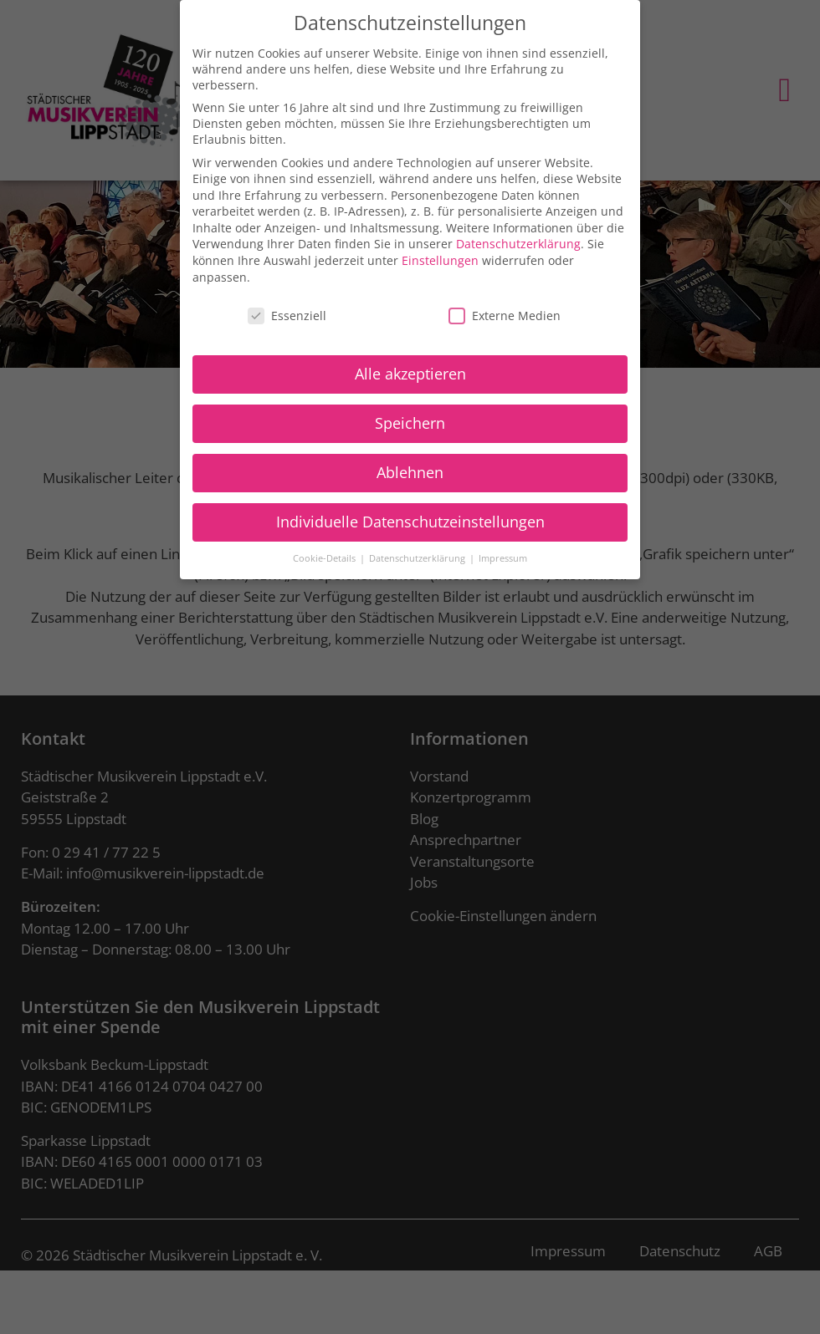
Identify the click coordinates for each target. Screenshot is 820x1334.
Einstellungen (440, 251)
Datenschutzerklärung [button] (418, 548)
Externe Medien (504, 305)
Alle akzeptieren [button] (410, 364)
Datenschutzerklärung (518, 234)
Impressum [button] (503, 548)
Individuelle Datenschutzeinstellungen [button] (410, 512)
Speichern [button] (410, 414)
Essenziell (287, 305)
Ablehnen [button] (410, 463)
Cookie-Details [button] (325, 548)
